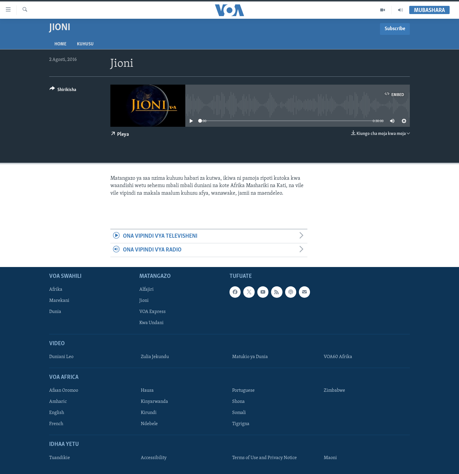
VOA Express (152, 312)
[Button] (62, 91)
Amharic (58, 402)
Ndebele (149, 424)
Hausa (147, 391)
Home (60, 44)
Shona (238, 402)
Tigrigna (240, 424)
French (56, 424)
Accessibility (154, 458)
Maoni (330, 458)
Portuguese (243, 391)
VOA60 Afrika (338, 357)
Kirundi (149, 413)
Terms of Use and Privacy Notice (264, 458)
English (56, 413)
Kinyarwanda (154, 402)
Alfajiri (146, 290)
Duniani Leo (61, 357)
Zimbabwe (334, 391)
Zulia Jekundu (155, 357)
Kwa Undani (151, 323)
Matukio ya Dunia (250, 357)
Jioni (144, 301)
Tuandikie (59, 458)
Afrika (55, 290)
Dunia (55, 312)
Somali (239, 413)
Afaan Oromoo (63, 391)
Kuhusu (85, 44)
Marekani (59, 301)
